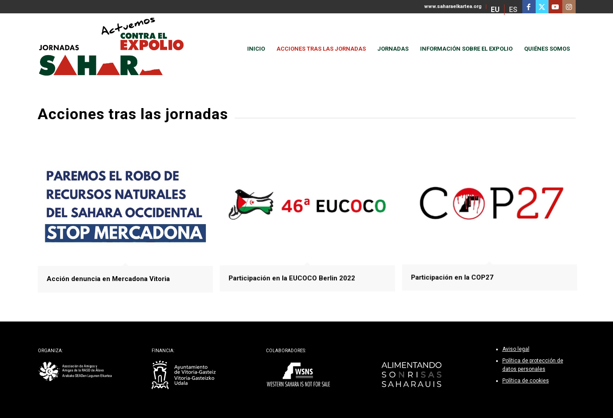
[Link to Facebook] (528, 6)
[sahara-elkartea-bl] (75, 371)
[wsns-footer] (298, 375)
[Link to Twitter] (542, 6)
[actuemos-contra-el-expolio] (115, 48)
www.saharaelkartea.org (452, 6)
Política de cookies (525, 381)
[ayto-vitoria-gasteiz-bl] (184, 375)
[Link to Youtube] (555, 6)
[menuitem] (453, 6)
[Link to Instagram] (569, 6)
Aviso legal (515, 349)
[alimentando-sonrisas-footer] (412, 375)
